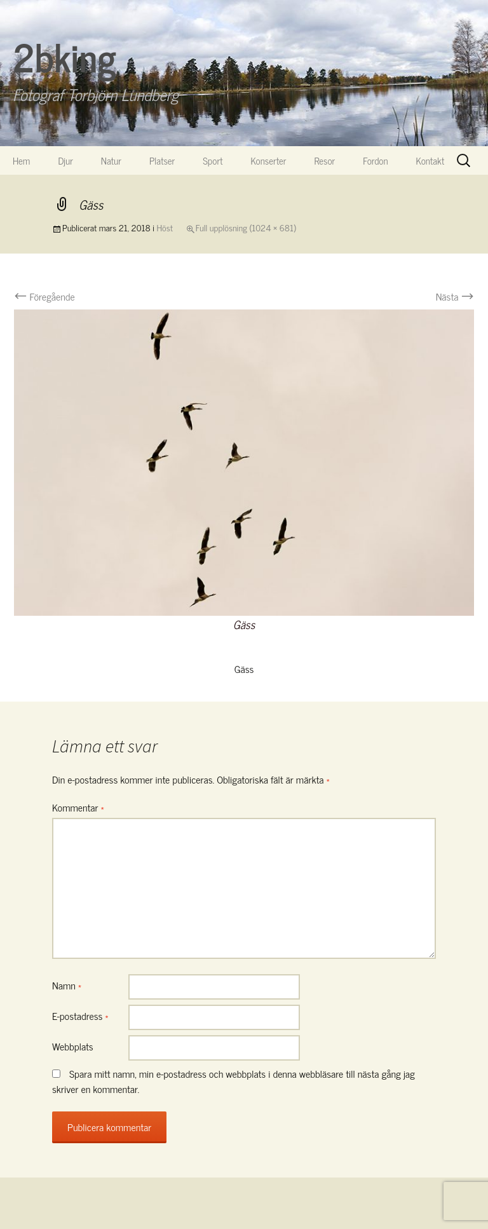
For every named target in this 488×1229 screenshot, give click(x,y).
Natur (111, 160)
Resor (325, 160)
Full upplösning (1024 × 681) (246, 227)
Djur (65, 160)
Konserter (269, 160)
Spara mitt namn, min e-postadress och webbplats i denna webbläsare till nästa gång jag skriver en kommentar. (233, 1081)
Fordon (375, 160)
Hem (21, 160)
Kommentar (78, 807)
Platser (162, 160)
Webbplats (72, 1046)
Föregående (44, 296)
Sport (212, 160)
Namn (66, 985)
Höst (165, 227)
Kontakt (430, 160)
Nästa (455, 296)
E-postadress (80, 1015)
